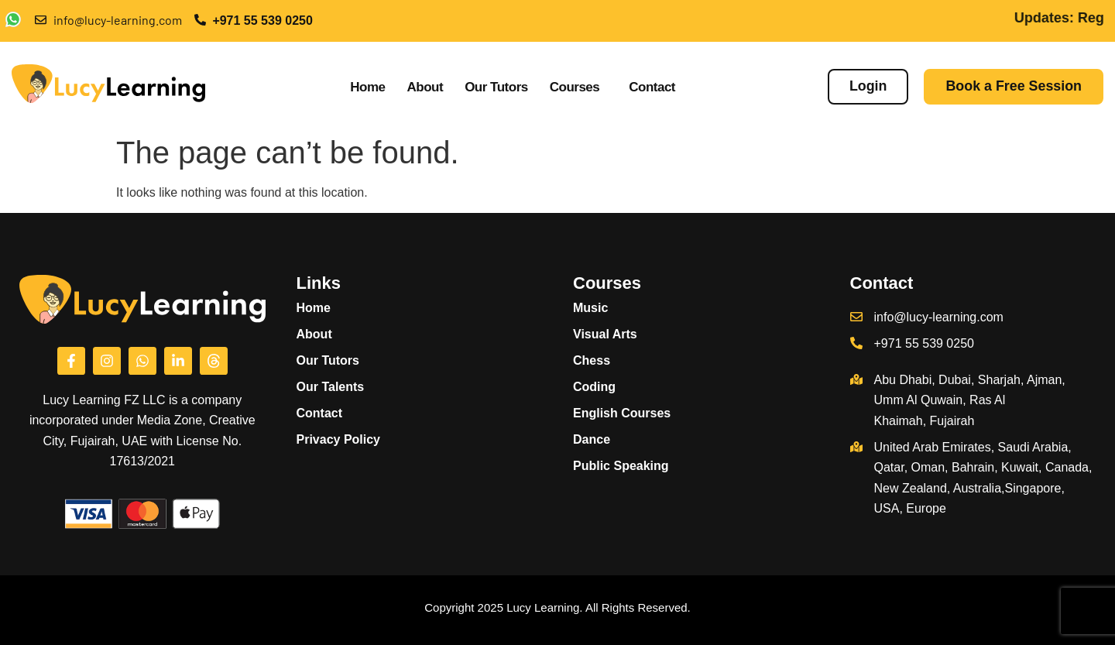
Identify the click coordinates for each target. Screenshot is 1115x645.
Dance (591, 439)
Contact (652, 87)
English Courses (630, 413)
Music (599, 308)
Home (367, 87)
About (425, 87)
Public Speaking (621, 465)
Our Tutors (496, 87)
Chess (591, 360)
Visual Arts (605, 334)
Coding (594, 386)
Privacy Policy (339, 439)
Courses (575, 87)
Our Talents (331, 386)
